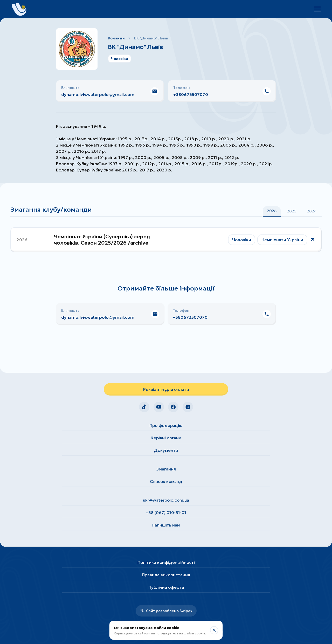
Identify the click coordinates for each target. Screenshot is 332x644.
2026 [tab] (271, 211)
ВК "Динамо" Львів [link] (151, 38)
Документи (166, 450)
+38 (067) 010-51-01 (166, 512)
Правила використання (166, 574)
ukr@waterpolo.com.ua (166, 500)
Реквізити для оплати (166, 389)
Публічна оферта (166, 587)
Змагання (166, 469)
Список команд (166, 481)
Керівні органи (166, 437)
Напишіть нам (166, 525)
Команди (116, 38)
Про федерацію (166, 425)
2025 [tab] (291, 211)
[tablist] (292, 211)
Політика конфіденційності (166, 562)
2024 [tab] (312, 211)
